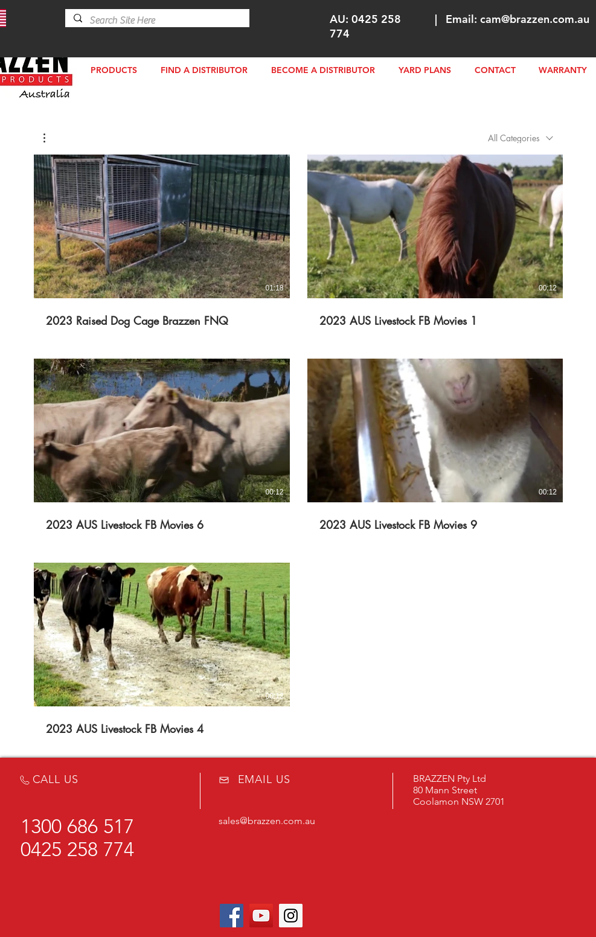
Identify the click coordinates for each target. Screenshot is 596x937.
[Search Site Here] (156, 20)
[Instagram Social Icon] (291, 915)
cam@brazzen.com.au (534, 19)
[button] (50, 137)
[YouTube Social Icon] (261, 915)
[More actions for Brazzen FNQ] (50, 137)
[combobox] (520, 138)
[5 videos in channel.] (298, 445)
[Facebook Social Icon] (231, 915)
